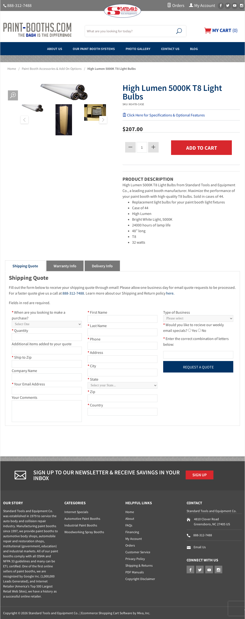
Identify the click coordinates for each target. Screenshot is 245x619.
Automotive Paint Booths (82, 518)
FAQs (128, 525)
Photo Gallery (140, 48)
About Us (44, 48)
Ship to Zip (22, 356)
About (129, 518)
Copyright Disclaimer (140, 578)
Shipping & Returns (139, 565)
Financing (132, 531)
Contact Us (177, 48)
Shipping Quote (25, 265)
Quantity (20, 329)
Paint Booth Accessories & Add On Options (52, 68)
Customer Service (137, 551)
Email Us (200, 546)
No (204, 329)
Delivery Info (102, 265)
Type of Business (176, 311)
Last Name (97, 325)
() (220, 30)
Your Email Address (28, 383)
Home (11, 68)
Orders (175, 5)
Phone (94, 338)
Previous (24, 120)
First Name (97, 311)
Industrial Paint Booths (80, 525)
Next (103, 120)
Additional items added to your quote (42, 343)
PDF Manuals (134, 572)
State (93, 378)
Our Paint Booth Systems (90, 48)
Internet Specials (76, 511)
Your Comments (24, 396)
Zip (91, 391)
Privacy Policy (135, 558)
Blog (204, 48)
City (92, 365)
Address (95, 351)
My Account (202, 5)
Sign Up (201, 474)
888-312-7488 (19, 5)
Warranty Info (65, 265)
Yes (194, 329)
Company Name (24, 369)
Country (95, 404)
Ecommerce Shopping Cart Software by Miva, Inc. (115, 612)
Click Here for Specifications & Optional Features (163, 115)
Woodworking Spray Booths (84, 531)
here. (170, 292)
